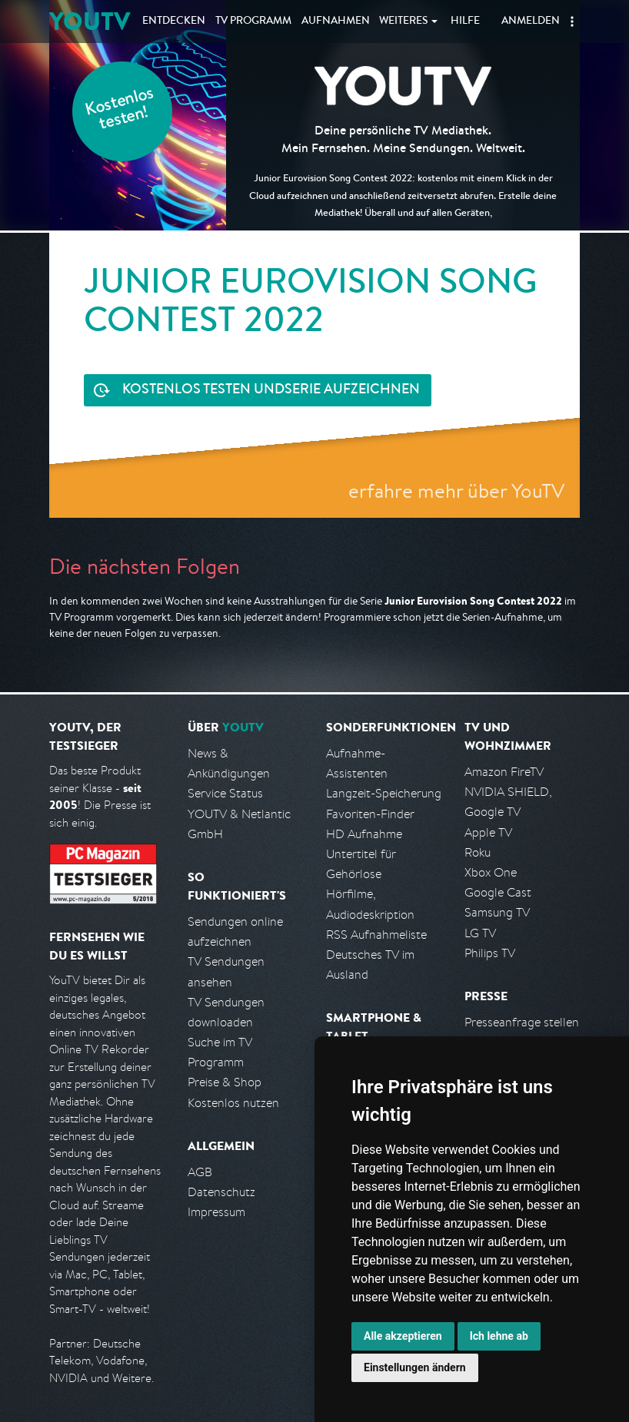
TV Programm (253, 21)
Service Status (225, 793)
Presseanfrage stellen (521, 1022)
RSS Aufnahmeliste (376, 934)
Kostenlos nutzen (233, 1103)
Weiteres (403, 21)
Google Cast (497, 892)
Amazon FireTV (504, 772)
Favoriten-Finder (370, 814)
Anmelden (530, 21)
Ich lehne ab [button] (499, 1336)
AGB (200, 1172)
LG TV (480, 933)
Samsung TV (497, 912)
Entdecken (173, 21)
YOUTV (89, 21)
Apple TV (488, 832)
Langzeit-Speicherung (383, 793)
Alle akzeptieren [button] (403, 1336)
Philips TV (489, 953)
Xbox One (490, 872)
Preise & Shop (224, 1082)
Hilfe (465, 21)
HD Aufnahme (364, 834)
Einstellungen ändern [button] (415, 1367)
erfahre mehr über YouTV (456, 490)
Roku (477, 852)
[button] (572, 21)
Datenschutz (221, 1192)
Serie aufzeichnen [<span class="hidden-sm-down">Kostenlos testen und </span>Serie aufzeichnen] (271, 390)
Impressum (216, 1212)
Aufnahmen (335, 21)
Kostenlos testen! (120, 110)
